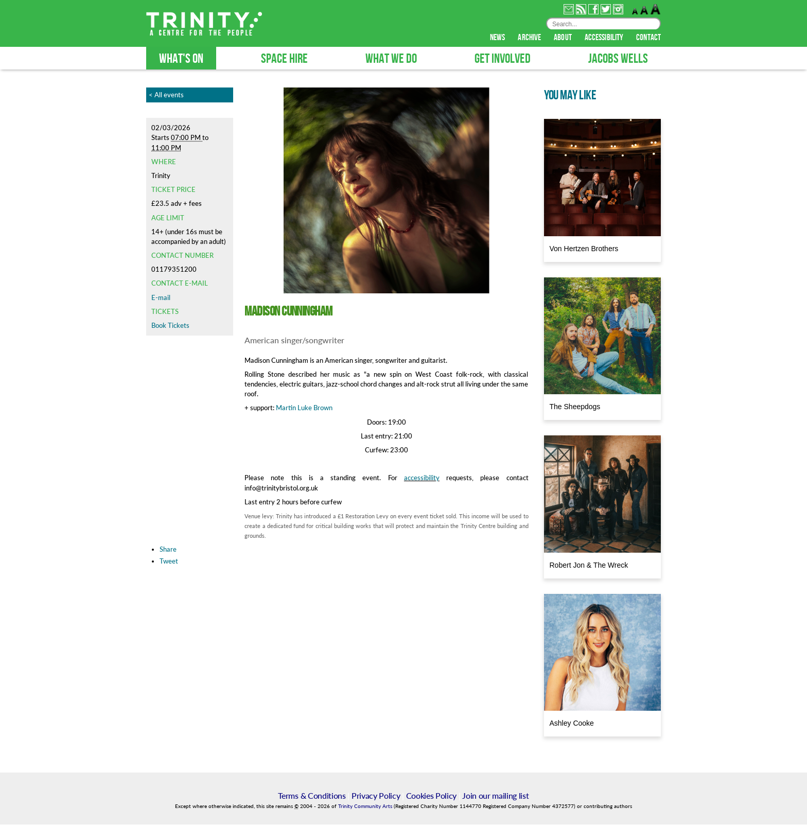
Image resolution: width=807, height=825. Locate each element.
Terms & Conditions (311, 796)
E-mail (160, 298)
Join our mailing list (495, 796)
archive (530, 38)
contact (648, 38)
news (498, 38)
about (563, 38)
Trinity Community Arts (366, 807)
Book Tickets (170, 326)
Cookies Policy (431, 796)
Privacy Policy (376, 796)
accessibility (605, 38)
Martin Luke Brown (304, 408)
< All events (166, 95)
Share (168, 550)
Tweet (169, 561)
